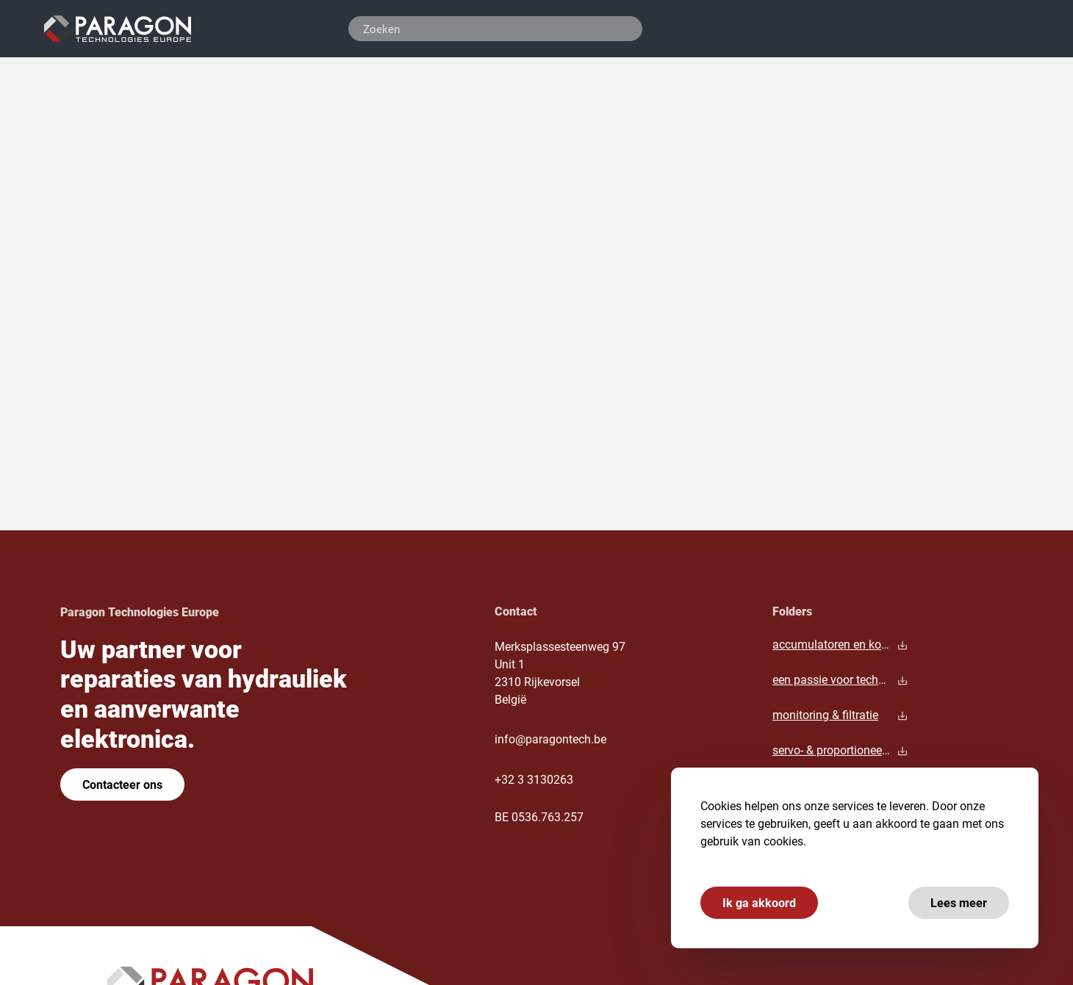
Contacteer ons (122, 784)
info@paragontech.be (550, 738)
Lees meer (956, 902)
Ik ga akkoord (757, 902)
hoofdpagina (343, 262)
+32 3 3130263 (534, 779)
